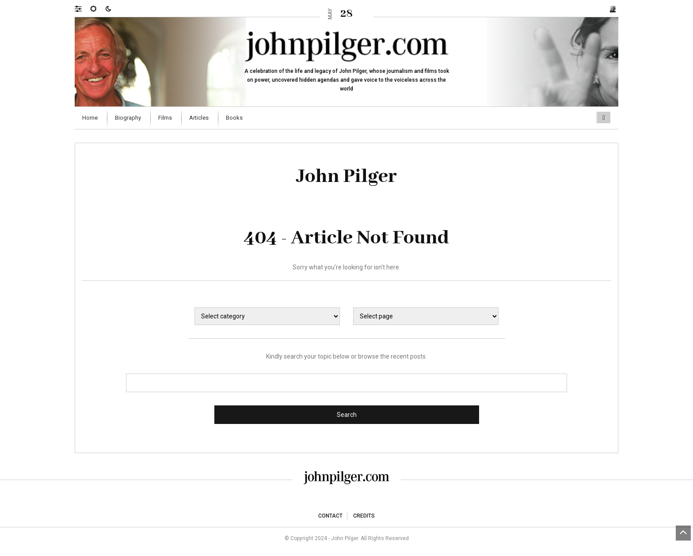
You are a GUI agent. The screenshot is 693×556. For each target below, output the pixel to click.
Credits (364, 516)
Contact (330, 516)
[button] (82, 8)
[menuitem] (91, 118)
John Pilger (347, 176)
